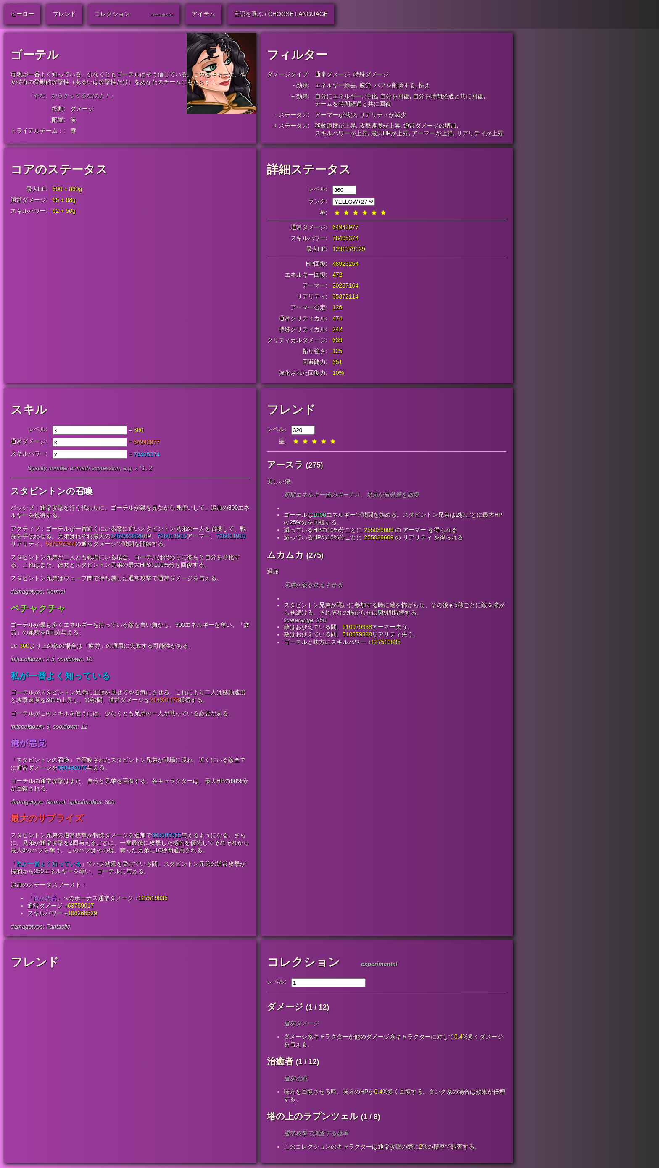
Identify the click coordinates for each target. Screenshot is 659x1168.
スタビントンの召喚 (52, 492)
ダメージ (82, 108)
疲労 (365, 85)
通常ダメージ (332, 74)
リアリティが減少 (382, 114)
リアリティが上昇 (479, 133)
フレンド (291, 409)
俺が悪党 (28, 744)
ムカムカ (285, 555)
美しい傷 (278, 481)
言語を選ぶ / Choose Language (281, 13)
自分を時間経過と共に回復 (448, 96)
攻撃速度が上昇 (380, 125)
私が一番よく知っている (61, 676)
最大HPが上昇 (390, 133)
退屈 (273, 571)
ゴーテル (295, 642)
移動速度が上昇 (335, 125)
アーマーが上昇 (432, 133)
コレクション (303, 962)
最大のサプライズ (47, 819)
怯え (424, 85)
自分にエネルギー (338, 96)
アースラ (285, 464)
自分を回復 (394, 96)
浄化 (371, 96)
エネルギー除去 (335, 85)
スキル (29, 409)
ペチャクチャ (38, 609)
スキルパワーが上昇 (341, 133)
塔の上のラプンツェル (312, 1117)
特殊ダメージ (371, 74)
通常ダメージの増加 (429, 125)
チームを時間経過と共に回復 (353, 103)
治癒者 (280, 1062)
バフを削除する (394, 85)
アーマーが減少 (335, 114)
